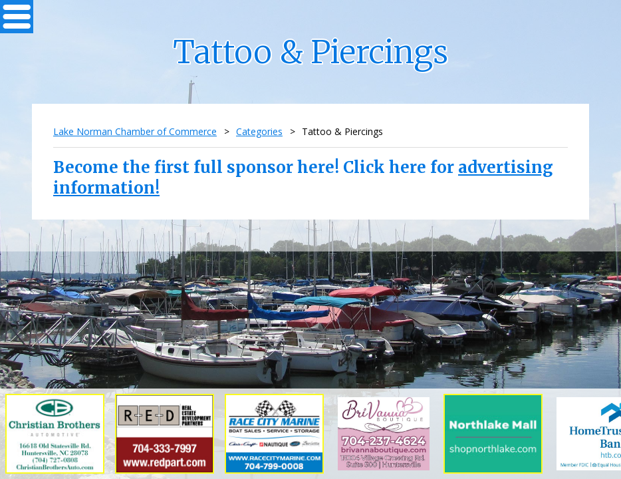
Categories (259, 131)
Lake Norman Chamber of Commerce (135, 131)
